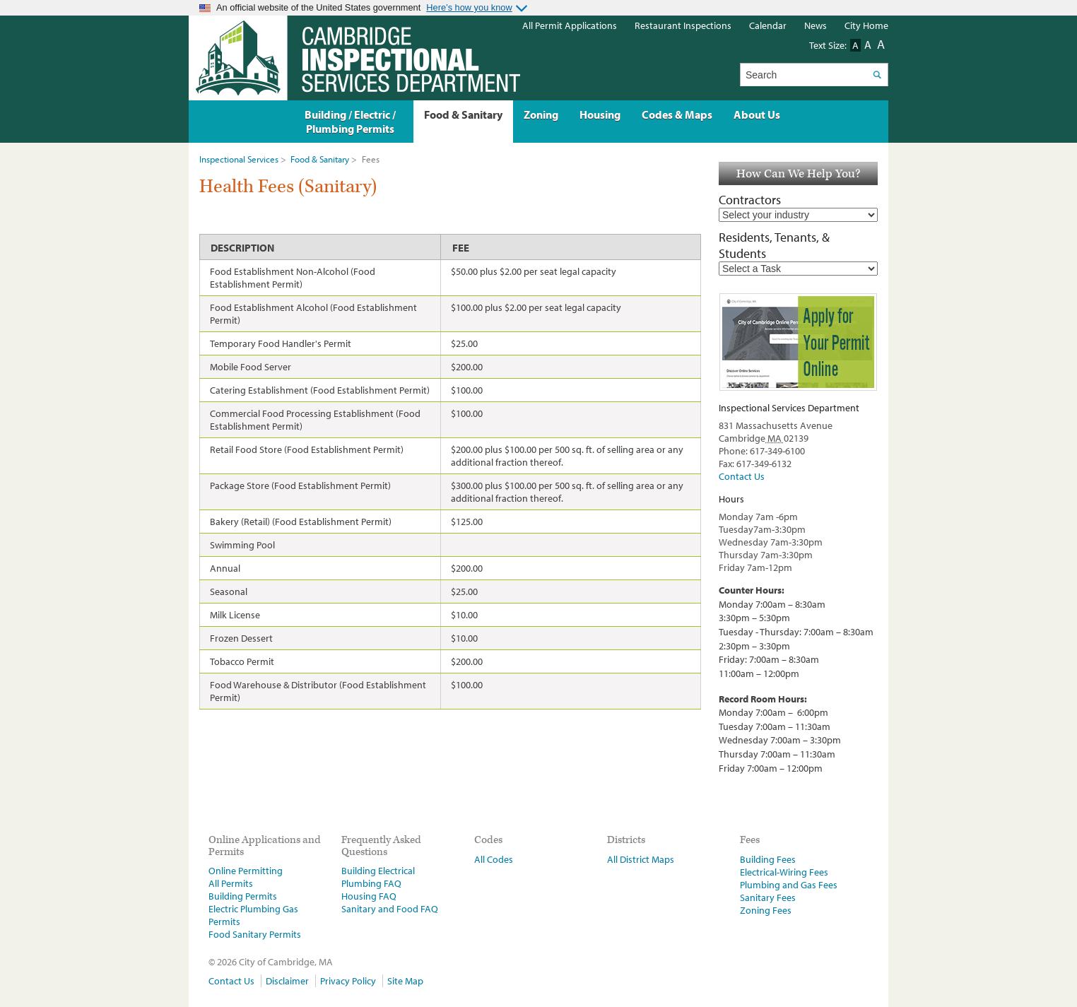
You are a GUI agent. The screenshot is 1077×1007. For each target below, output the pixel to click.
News (815, 25)
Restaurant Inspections (683, 25)
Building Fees (768, 859)
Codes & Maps (677, 114)
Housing (599, 114)
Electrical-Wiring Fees (784, 872)
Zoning (541, 114)
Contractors (750, 200)
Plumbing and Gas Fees (788, 884)
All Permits (230, 883)
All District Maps (640, 859)
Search (876, 74)
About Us (757, 114)
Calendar (768, 25)
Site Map (405, 980)
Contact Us (742, 476)
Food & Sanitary (319, 159)
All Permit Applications (569, 25)
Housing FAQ (368, 896)
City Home (866, 25)
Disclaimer (287, 980)
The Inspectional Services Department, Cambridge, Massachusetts (354, 58)
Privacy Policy (348, 980)
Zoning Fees (765, 910)
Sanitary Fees (768, 897)
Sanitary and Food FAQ (389, 908)
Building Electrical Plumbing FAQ (378, 877)
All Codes (493, 859)
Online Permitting (245, 870)
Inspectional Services (238, 159)
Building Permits (242, 896)
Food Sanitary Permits (254, 934)
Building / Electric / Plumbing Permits (350, 121)
